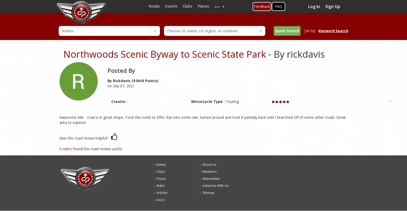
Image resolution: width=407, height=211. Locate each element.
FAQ (278, 6)
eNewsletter (211, 178)
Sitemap (208, 192)
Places (161, 178)
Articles (162, 192)
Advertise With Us (215, 185)
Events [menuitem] (171, 6)
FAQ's (161, 200)
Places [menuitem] (203, 6)
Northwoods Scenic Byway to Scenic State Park (164, 54)
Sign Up (332, 6)
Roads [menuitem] (154, 6)
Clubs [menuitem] (187, 6)
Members (209, 171)
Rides (161, 185)
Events (161, 164)
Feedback (262, 6)
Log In (314, 6)
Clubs (161, 171)
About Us (209, 164)
